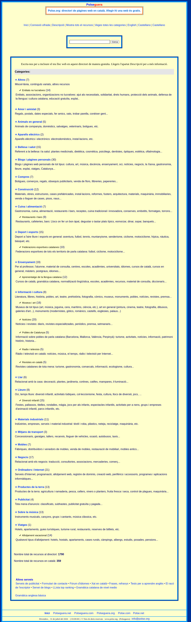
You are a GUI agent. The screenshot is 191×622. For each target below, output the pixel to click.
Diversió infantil (30, 400)
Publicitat (24, 499)
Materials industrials (31, 419)
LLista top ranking (63, 587)
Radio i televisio (31, 349)
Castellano (144, 25)
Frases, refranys (118, 583)
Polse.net (138, 613)
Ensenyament (26, 262)
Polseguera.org (106, 613)
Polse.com (124, 613)
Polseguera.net (62, 613)
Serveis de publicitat (27, 583)
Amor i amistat (27, 109)
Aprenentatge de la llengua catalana (42, 277)
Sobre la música (28, 512)
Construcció (25, 189)
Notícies (26, 319)
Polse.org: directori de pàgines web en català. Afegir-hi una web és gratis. (94, 10)
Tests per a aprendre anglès (147, 583)
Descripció (58, 25)
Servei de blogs (41, 587)
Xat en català (99, 583)
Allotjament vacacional (34, 535)
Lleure (22, 389)
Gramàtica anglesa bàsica (30, 595)
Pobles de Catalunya (33, 332)
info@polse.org (141, 618)
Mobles (22, 444)
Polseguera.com (84, 613)
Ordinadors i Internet (31, 469)
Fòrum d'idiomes (79, 583)
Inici (26, 25)
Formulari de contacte (55, 583)
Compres (23, 176)
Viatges (22, 524)
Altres (21, 79)
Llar (20, 377)
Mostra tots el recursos (79, 25)
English (132, 25)
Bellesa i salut (27, 147)
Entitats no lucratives (33, 90)
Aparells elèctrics (29, 134)
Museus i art (29, 302)
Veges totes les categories (110, 25)
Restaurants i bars (32, 217)
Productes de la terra (31, 487)
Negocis (23, 457)
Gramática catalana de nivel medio (96, 587)
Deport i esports (28, 232)
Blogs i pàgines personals (34, 159)
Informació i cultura (30, 292)
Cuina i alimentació (30, 206)
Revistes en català (32, 362)
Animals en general (30, 121)
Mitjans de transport (30, 432)
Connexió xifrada (40, 25)
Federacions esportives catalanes (40, 247)
